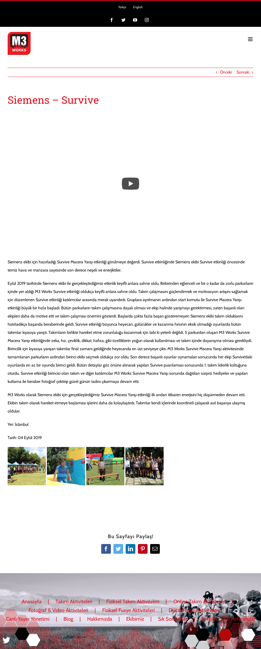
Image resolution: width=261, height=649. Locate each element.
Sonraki (243, 72)
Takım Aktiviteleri (74, 601)
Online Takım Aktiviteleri (199, 601)
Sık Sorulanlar (173, 619)
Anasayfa (32, 601)
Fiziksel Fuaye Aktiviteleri (128, 610)
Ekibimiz (135, 619)
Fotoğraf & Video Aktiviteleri (58, 610)
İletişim (209, 619)
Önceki (226, 72)
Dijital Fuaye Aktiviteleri (194, 610)
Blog (68, 619)
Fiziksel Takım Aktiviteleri (132, 601)
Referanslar (243, 619)
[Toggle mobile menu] (250, 39)
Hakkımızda (99, 619)
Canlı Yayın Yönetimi (27, 619)
